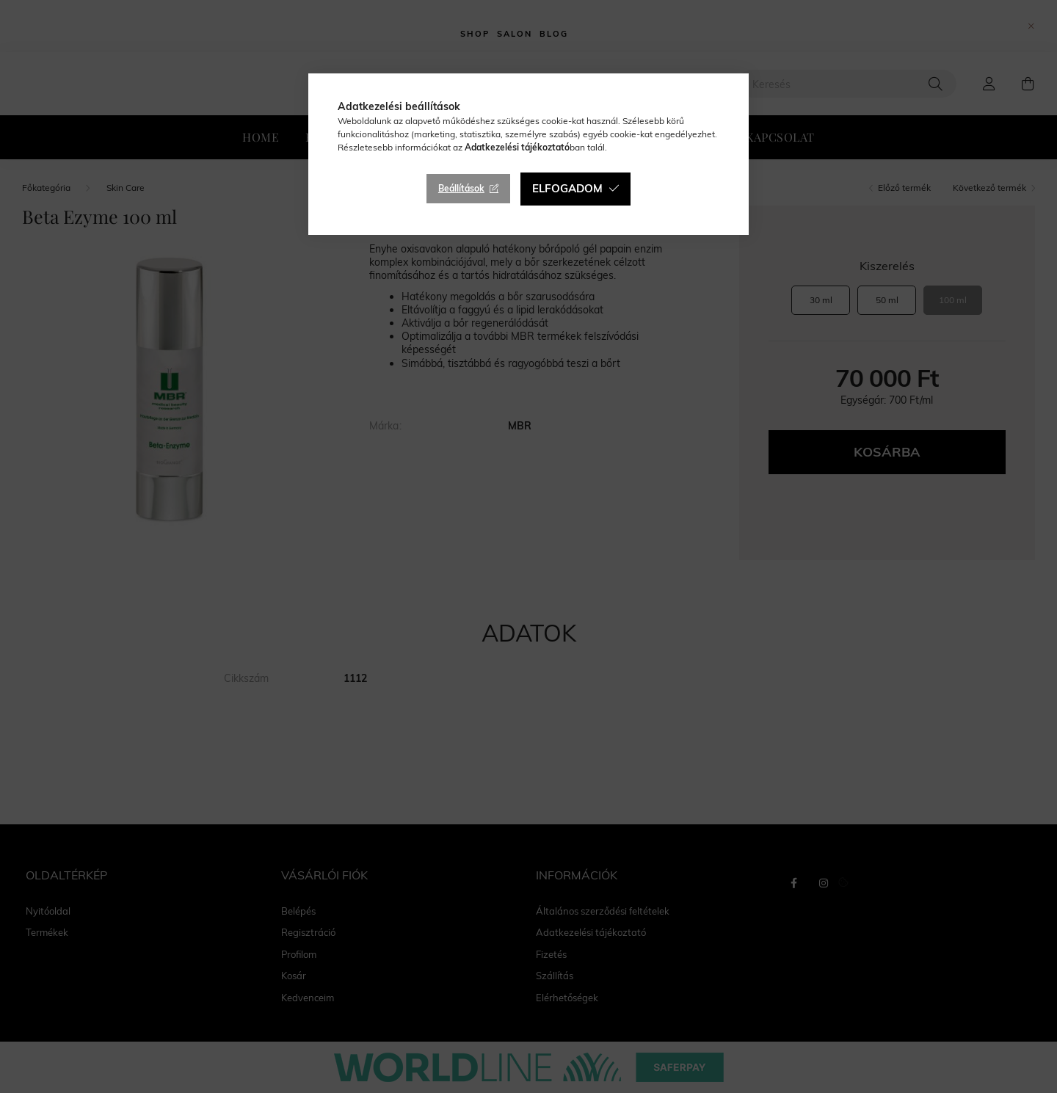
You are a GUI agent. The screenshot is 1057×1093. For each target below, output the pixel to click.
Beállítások (461, 188)
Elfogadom (567, 188)
